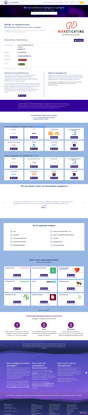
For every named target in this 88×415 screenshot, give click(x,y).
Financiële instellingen (36, 413)
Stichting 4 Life (54, 158)
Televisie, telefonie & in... (72, 406)
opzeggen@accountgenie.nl (10, 411)
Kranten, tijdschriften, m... (54, 406)
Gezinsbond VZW (10, 281)
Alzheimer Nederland (19, 241)
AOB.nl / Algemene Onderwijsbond (63, 234)
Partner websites (8, 414)
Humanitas (13, 129)
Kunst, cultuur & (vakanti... (54, 408)
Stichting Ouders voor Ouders (64, 268)
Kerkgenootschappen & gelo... (55, 404)
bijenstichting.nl (64, 281)
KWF (14, 231)
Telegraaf (16, 234)
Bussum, (21, 49)
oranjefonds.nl (34, 171)
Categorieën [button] (59, 2)
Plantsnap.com (63, 294)
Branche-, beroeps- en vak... (37, 406)
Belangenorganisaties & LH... (37, 405)
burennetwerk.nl (37, 294)
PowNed (55, 238)
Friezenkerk (74, 142)
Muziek (50, 410)
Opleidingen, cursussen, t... (54, 413)
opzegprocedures (48, 2)
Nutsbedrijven (52, 412)
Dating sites (34, 409)
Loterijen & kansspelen (54, 409)
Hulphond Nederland (19, 238)
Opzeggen (79, 40)
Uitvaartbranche (70, 409)
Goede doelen (22, 60)
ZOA (34, 129)
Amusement (34, 404)
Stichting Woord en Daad (14, 142)
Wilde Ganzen (54, 142)
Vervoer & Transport (71, 410)
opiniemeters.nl (10, 268)
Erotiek (32, 412)
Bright (34, 281)
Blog (78, 2)
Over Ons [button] (72, 2)
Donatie (21, 64)
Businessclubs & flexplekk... (37, 408)
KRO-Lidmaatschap (58, 245)
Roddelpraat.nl (58, 241)
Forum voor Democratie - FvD (62, 231)
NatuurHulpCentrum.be (39, 268)
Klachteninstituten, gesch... (54, 405)
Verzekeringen (70, 412)
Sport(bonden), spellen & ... (72, 405)
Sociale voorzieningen (71, 404)
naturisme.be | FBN (10, 294)
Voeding (68, 413)
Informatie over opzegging (17, 277)
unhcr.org (33, 142)
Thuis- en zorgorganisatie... (72, 408)
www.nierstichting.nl (24, 56)
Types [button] (66, 2)
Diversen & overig (35, 410)
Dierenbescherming (19, 245)
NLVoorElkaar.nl (54, 129)
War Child (54, 171)
